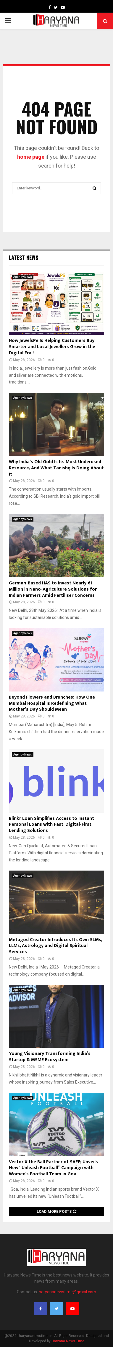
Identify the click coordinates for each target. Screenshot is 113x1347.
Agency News (22, 276)
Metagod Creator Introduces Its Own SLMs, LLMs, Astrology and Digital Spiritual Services (56, 946)
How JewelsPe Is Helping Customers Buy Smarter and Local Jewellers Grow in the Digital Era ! (52, 347)
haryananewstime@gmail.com (67, 1291)
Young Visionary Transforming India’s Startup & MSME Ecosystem (50, 1057)
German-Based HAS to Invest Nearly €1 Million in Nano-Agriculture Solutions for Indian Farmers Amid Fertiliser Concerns (53, 589)
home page (30, 157)
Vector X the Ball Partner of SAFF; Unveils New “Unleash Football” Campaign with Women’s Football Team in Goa (53, 1168)
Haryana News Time (67, 1341)
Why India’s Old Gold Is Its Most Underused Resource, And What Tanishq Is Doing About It (56, 468)
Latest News (23, 257)
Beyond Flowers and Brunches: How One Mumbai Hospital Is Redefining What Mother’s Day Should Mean (52, 703)
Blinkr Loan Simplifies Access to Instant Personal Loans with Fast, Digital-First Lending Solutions (51, 825)
